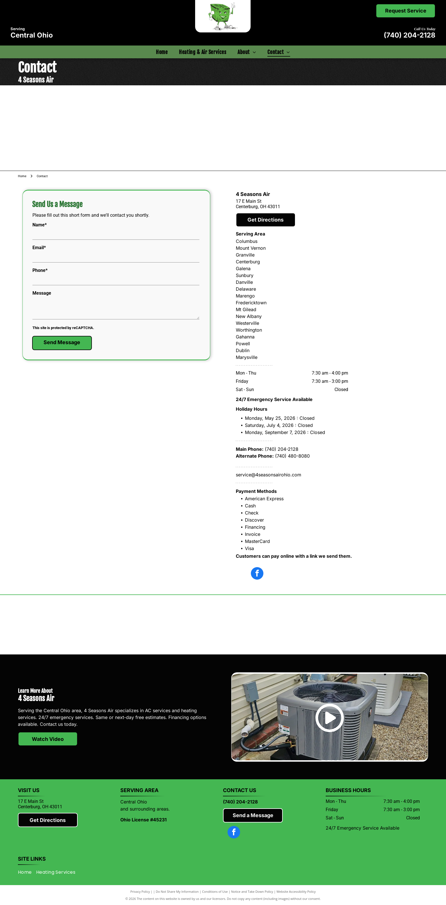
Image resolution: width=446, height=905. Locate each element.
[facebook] (257, 574)
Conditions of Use (215, 891)
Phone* (40, 270)
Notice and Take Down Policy (252, 891)
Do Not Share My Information (177, 891)
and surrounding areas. (145, 809)
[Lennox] (171, 625)
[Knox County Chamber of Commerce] (377, 625)
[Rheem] (274, 625)
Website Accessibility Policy (296, 891)
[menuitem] (161, 52)
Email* (39, 247)
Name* (39, 225)
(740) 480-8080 (292, 456)
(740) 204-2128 (409, 35)
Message (41, 293)
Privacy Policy (140, 891)
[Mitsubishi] (69, 625)
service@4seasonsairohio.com (268, 475)
